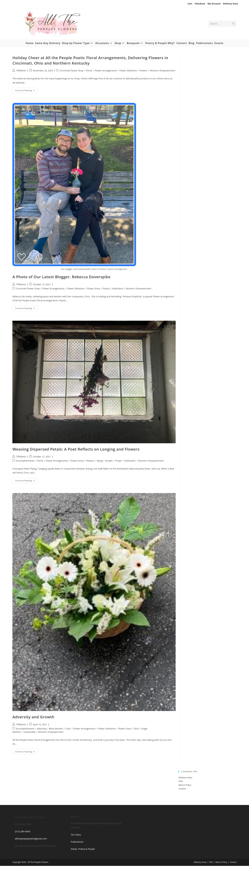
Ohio (136, 728)
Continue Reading (26, 91)
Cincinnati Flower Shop (72, 70)
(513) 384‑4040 (22, 831)
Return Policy (184, 785)
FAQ (180, 781)
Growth (109, 460)
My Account (214, 3)
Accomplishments (25, 460)
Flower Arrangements (106, 70)
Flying (100, 460)
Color (68, 728)
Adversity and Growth (33, 716)
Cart (190, 3)
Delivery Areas (185, 777)
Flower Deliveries (128, 70)
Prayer (118, 460)
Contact (182, 788)
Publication (117, 288)
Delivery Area (230, 3)
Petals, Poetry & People (83, 848)
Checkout (200, 3)
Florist (89, 70)
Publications (77, 841)
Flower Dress (93, 288)
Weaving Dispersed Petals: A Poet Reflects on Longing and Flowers (76, 449)
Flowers (143, 70)
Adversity (41, 728)
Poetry (106, 288)
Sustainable (30, 731)
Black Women (56, 728)
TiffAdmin (21, 70)
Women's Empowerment (162, 70)
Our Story (76, 834)
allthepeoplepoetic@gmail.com (31, 838)
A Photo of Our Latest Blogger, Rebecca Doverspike (61, 276)
